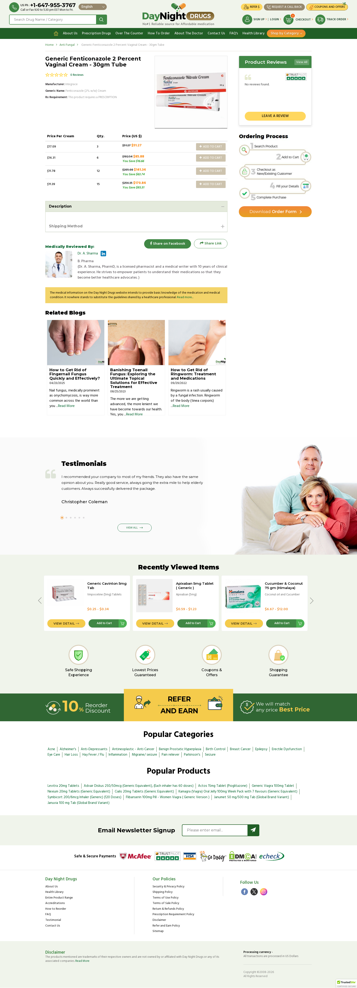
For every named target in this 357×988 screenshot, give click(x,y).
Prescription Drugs (96, 33)
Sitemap (158, 932)
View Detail (64, 623)
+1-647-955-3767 (53, 5)
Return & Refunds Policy (168, 909)
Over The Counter (129, 33)
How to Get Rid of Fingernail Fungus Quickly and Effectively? (74, 374)
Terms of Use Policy (165, 898)
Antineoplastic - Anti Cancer (133, 749)
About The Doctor (188, 33)
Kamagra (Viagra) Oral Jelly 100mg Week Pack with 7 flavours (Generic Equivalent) (237, 792)
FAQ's (234, 33)
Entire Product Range (59, 898)
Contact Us (216, 33)
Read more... (185, 297)
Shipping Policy (163, 892)
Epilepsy (261, 749)
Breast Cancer (240, 749)
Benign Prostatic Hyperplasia (180, 749)
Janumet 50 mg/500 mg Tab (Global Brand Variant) (251, 797)
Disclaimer (159, 920)
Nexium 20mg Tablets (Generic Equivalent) (79, 792)
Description (60, 206)
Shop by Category (285, 33)
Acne (51, 749)
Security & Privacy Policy (168, 887)
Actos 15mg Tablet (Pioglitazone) (222, 786)
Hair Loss (71, 755)
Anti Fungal (67, 45)
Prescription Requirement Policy (173, 915)
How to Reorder (55, 909)
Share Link (211, 243)
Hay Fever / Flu (93, 755)
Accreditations (55, 904)
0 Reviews (77, 75)
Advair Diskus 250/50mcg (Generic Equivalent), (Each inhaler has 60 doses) (139, 786)
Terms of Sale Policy (166, 904)
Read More (66, 406)
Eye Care (54, 755)
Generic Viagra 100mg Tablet (273, 786)
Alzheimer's (68, 749)
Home (49, 45)
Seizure (210, 755)
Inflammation (118, 755)
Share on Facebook (167, 243)
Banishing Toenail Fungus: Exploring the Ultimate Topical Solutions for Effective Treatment (133, 378)
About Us (70, 33)
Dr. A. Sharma (88, 254)
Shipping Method (66, 226)
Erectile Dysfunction (287, 749)
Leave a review (275, 116)
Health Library (253, 33)
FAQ (48, 915)
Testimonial (53, 920)
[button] (346, 983)
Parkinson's (192, 755)
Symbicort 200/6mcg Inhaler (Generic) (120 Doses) (84, 797)
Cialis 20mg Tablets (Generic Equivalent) (144, 792)
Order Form (273, 211)
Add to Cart (210, 146)
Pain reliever (170, 755)
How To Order (159, 33)
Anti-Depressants (94, 749)
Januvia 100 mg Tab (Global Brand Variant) (79, 803)
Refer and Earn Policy (166, 926)
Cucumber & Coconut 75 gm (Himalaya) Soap (284, 588)
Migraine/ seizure (144, 755)
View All (301, 62)
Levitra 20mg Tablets (63, 786)
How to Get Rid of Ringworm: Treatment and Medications (193, 374)
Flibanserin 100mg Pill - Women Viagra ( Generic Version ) (167, 797)
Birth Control (215, 749)
